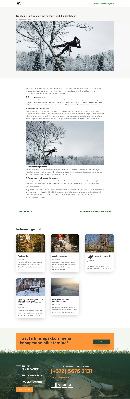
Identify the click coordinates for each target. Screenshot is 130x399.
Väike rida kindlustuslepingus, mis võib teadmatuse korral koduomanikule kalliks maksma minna (30, 301)
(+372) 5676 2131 (72, 372)
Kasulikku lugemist (107, 4)
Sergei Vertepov (23, 20)
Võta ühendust (101, 341)
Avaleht (96, 4)
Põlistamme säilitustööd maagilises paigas (61, 300)
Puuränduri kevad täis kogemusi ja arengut (99, 257)
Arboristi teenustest (59, 256)
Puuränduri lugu (23, 256)
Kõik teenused (24, 389)
